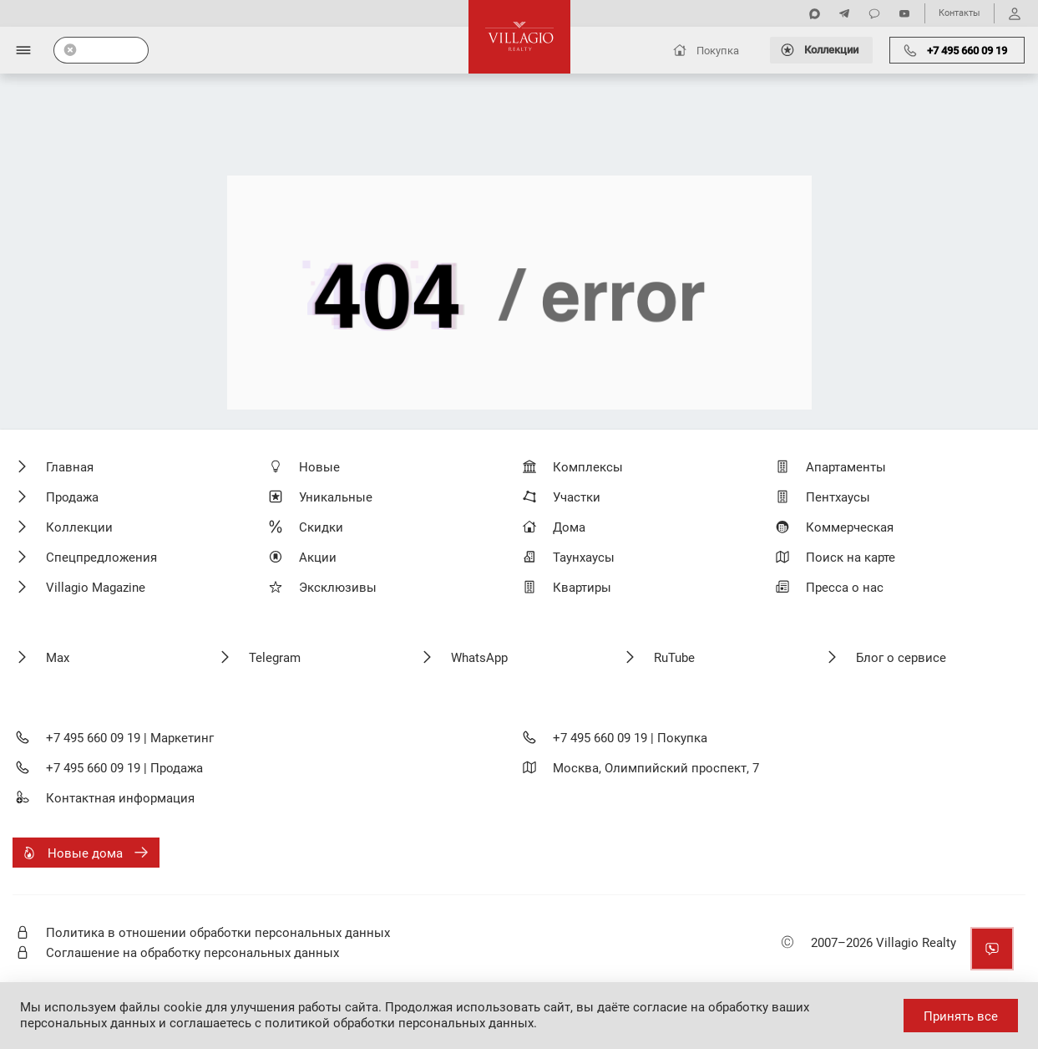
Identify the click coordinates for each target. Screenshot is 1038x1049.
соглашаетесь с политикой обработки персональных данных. (353, 1023)
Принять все (961, 1016)
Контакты (959, 13)
